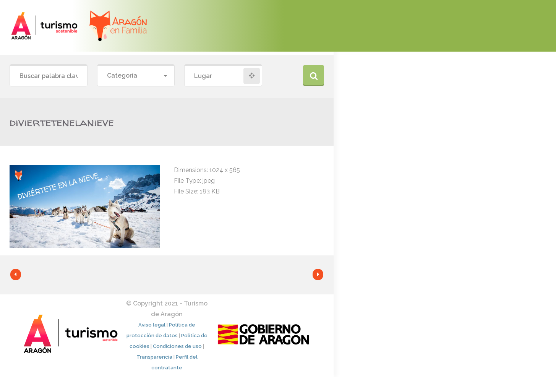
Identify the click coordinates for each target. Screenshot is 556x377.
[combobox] (136, 76)
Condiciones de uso (177, 346)
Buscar (313, 75)
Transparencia (154, 357)
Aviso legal (151, 325)
